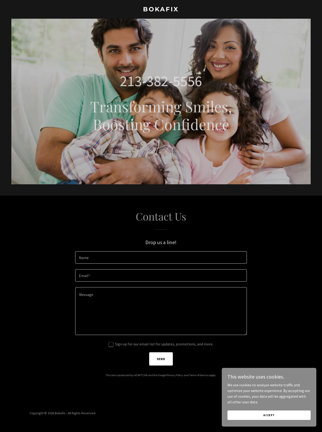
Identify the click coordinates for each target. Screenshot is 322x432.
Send (161, 359)
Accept (269, 415)
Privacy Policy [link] (175, 375)
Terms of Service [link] (199, 375)
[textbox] (161, 257)
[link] (161, 10)
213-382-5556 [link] (161, 81)
